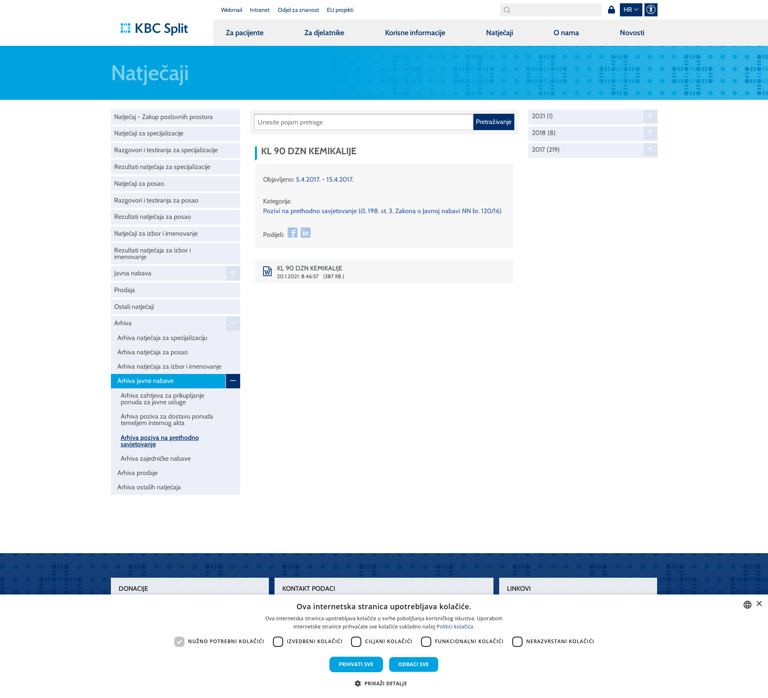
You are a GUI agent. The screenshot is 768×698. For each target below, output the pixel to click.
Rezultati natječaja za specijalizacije (162, 167)
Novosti (632, 32)
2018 (544, 133)
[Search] (550, 9)
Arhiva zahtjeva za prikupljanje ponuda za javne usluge (162, 399)
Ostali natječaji (134, 307)
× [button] (759, 604)
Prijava (612, 9)
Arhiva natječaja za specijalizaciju (162, 338)
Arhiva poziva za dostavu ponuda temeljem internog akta (167, 419)
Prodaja (124, 290)
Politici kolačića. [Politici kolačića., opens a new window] (456, 626)
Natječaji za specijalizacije (148, 133)
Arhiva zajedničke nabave (156, 458)
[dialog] (384, 646)
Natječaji (499, 32)
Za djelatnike (324, 32)
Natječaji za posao (139, 183)
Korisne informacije (415, 32)
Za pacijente (245, 32)
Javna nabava (132, 273)
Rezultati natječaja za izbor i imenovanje (152, 253)
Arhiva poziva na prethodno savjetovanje (160, 441)
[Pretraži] (363, 122)
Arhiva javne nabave (145, 381)
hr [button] (628, 10)
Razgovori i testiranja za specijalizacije (166, 150)
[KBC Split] (158, 29)
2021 (542, 116)
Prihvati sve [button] (356, 664)
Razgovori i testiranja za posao (156, 200)
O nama (566, 32)
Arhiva (123, 323)
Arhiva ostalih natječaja (149, 487)
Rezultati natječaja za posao (152, 217)
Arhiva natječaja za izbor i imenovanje (169, 366)
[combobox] (747, 605)
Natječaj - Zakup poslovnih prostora (163, 117)
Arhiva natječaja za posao (152, 352)
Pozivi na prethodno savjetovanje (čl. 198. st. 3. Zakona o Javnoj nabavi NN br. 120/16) (382, 211)
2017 (546, 149)
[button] (384, 683)
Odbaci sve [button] (414, 664)
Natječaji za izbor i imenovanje (156, 233)
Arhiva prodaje (137, 473)
